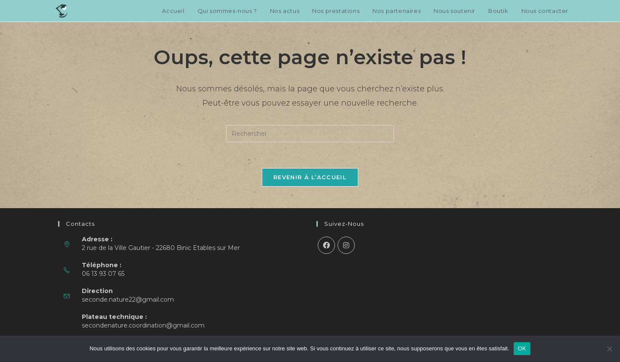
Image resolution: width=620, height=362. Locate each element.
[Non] (609, 348)
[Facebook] (326, 245)
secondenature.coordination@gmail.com (143, 325)
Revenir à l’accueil (310, 177)
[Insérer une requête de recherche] (310, 133)
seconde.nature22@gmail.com (128, 299)
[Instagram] (346, 245)
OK (522, 348)
